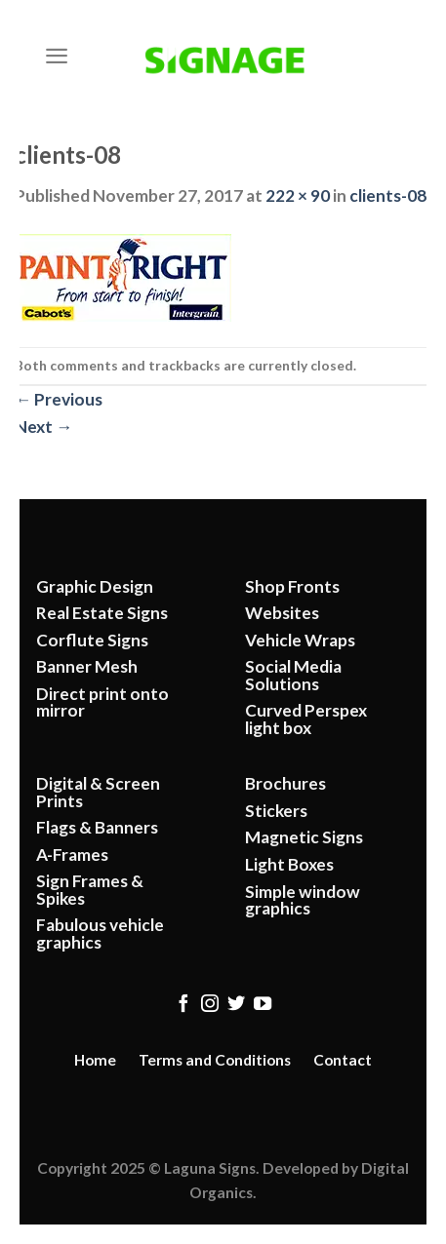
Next (43, 426)
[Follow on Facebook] (182, 1004)
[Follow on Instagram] (210, 1004)
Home (95, 1060)
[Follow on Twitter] (236, 1004)
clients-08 (387, 195)
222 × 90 (297, 195)
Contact (342, 1060)
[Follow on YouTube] (262, 1004)
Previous (58, 399)
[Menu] (56, 55)
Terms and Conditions (215, 1060)
